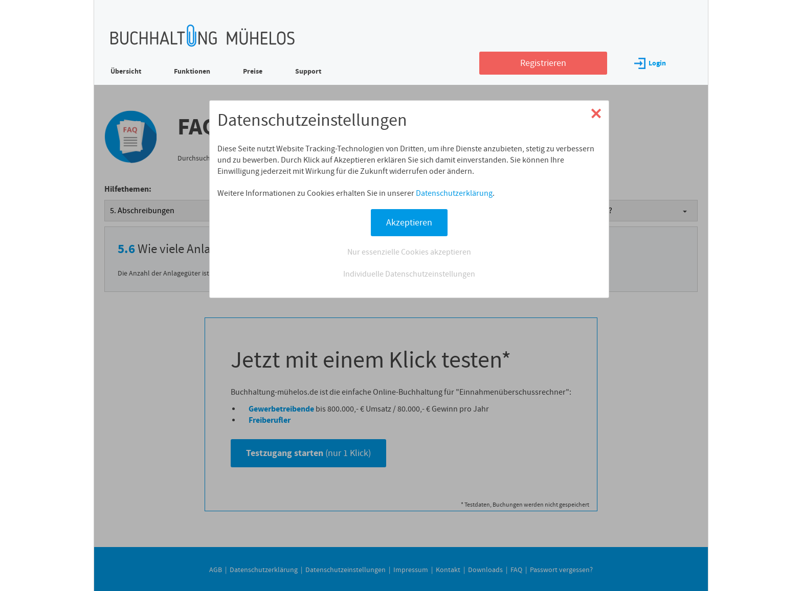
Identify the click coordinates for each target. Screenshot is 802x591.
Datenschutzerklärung (454, 193)
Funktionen (192, 71)
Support (308, 71)
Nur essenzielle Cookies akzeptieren (409, 252)
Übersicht (125, 71)
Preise (252, 71)
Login (650, 63)
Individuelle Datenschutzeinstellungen (409, 274)
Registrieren (543, 63)
